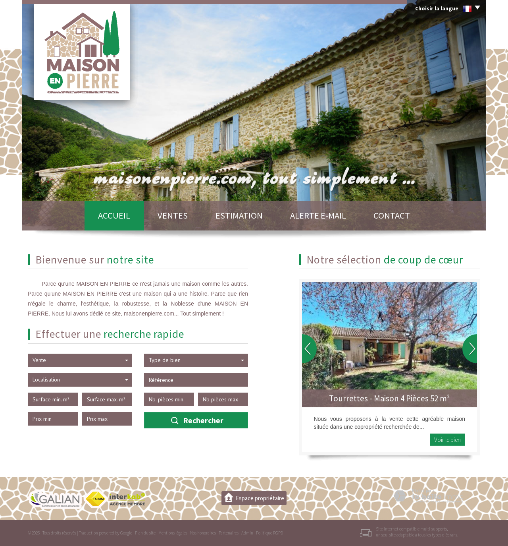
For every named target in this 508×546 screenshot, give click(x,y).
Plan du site (145, 533)
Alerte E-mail (318, 215)
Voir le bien (447, 439)
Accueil (114, 215)
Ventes (173, 215)
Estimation (239, 215)
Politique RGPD (269, 533)
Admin (247, 533)
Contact (391, 215)
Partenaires (229, 533)
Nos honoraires (203, 533)
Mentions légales (172, 533)
